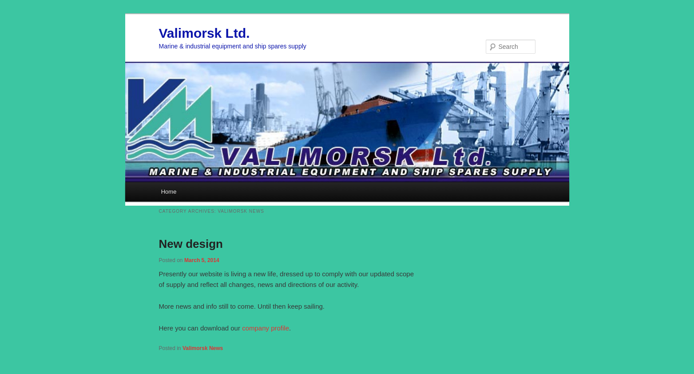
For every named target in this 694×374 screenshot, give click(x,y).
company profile (265, 328)
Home (169, 191)
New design (191, 244)
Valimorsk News (202, 348)
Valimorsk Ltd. (204, 33)
